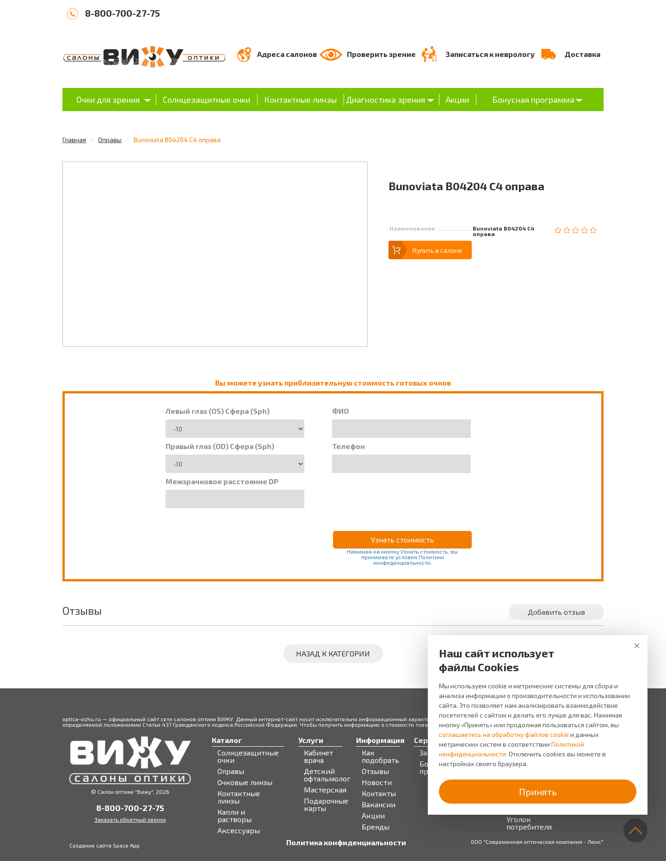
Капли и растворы (234, 815)
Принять (538, 791)
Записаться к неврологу (490, 54)
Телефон (348, 446)
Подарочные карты (326, 804)
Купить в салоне (437, 250)
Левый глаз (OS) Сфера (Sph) (218, 411)
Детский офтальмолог (327, 774)
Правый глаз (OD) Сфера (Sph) (220, 446)
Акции (457, 99)
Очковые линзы (244, 782)
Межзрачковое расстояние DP (222, 481)
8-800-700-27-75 (122, 13)
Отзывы (375, 771)
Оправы (110, 140)
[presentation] (402, 496)
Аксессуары (238, 830)
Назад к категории (333, 653)
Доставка (582, 54)
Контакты (379, 793)
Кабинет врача (318, 756)
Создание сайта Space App (104, 845)
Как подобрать (380, 756)
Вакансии (378, 804)
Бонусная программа (533, 99)
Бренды (375, 826)
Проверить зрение (381, 54)
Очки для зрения (108, 99)
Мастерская (325, 789)
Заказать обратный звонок (130, 819)
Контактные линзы (300, 99)
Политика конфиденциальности (346, 842)
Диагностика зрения (385, 99)
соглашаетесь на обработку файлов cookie (504, 734)
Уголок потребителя (529, 823)
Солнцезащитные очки (206, 99)
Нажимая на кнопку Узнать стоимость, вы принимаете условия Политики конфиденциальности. (402, 557)
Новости (377, 782)
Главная (74, 140)
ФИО (340, 411)
